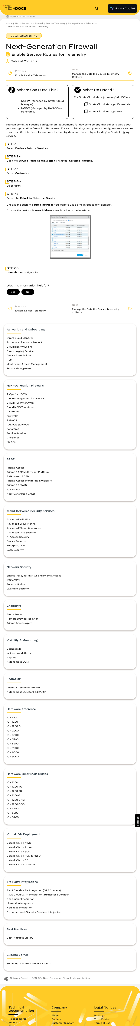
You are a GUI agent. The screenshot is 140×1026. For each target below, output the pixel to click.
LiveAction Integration (20, 903)
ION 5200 (12, 743)
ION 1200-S (14, 726)
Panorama (13, 429)
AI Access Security (18, 536)
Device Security (16, 541)
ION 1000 (12, 717)
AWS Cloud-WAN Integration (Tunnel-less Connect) (38, 894)
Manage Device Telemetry (82, 23)
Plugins (11, 441)
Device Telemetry (55, 23)
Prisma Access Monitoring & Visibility (29, 480)
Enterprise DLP (16, 545)
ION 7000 (13, 748)
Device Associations (19, 355)
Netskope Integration (19, 907)
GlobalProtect (15, 614)
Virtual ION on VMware (21, 864)
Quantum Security (18, 588)
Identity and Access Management (27, 364)
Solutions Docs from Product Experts (29, 963)
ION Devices (14, 489)
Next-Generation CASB (21, 493)
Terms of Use (102, 1022)
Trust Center (101, 1019)
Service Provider (17, 433)
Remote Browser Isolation (22, 618)
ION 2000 (13, 730)
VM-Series (13, 437)
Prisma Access (15, 467)
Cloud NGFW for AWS (20, 402)
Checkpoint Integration (20, 899)
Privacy (98, 1015)
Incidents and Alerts (19, 653)
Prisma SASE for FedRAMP (23, 687)
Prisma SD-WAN (17, 485)
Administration (81, 978)
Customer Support (62, 1022)
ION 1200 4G (14, 786)
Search (12, 1022)
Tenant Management (19, 368)
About (55, 1015)
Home (9, 23)
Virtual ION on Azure (19, 847)
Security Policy (16, 584)
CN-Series (13, 411)
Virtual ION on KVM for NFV (24, 855)
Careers (56, 1019)
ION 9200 (13, 756)
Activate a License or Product (24, 342)
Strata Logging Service (20, 351)
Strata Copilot (122, 8)
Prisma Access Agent (19, 623)
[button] (137, 820)
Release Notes (17, 1018)
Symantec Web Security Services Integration (34, 912)
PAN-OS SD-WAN (18, 424)
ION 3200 (12, 739)
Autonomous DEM (18, 661)
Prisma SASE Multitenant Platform (28, 472)
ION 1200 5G (14, 791)
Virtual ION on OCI (18, 860)
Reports (11, 657)
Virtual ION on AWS (19, 842)
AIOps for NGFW (17, 394)
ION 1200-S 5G (15, 804)
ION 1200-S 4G (16, 799)
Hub (9, 359)
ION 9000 (13, 752)
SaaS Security (15, 549)
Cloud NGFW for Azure (20, 407)
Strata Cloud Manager (20, 337)
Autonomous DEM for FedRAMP (26, 691)
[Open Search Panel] (98, 8)
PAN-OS (12, 420)
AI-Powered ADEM (18, 476)
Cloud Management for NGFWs (25, 398)
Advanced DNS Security (21, 532)
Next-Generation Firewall (29, 23)
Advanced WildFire (18, 519)
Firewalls (12, 416)
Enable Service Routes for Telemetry (28, 26)
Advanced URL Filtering (21, 523)
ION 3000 (13, 735)
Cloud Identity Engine (20, 346)
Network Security (20, 978)
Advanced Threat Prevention (24, 528)
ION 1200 (12, 721)
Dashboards (14, 648)
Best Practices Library (20, 937)
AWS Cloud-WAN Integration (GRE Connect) (34, 890)
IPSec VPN (13, 580)
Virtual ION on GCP (18, 851)
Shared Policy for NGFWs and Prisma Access (34, 575)
